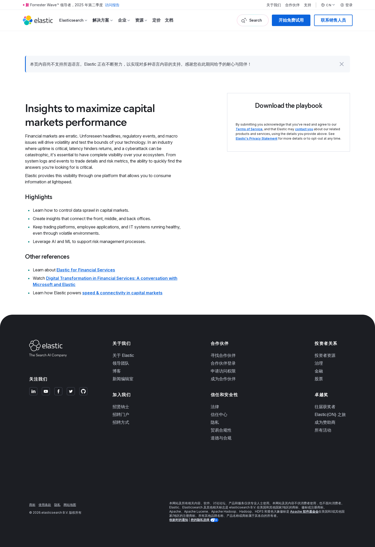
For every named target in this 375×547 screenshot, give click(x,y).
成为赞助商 (325, 422)
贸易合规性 (221, 430)
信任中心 (219, 414)
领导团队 (121, 363)
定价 (156, 20)
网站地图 (70, 505)
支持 (307, 5)
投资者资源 (325, 355)
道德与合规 (221, 437)
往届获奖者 (325, 406)
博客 (117, 371)
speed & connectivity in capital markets (122, 292)
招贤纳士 (121, 406)
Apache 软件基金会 (304, 511)
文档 (169, 20)
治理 (319, 363)
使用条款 (45, 505)
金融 (319, 371)
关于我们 (273, 5)
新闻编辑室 (123, 378)
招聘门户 (121, 414)
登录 (346, 5)
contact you (304, 129)
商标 (32, 505)
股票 (319, 378)
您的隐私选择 (200, 520)
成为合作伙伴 (223, 378)
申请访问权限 (223, 371)
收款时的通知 (178, 520)
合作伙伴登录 (223, 363)
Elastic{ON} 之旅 (330, 414)
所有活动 (323, 430)
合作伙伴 (292, 5)
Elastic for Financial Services (86, 269)
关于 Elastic (123, 355)
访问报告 (112, 5)
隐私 (215, 422)
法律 (215, 406)
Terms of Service (249, 129)
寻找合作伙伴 (223, 355)
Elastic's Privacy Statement (256, 138)
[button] (342, 64)
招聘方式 (121, 422)
